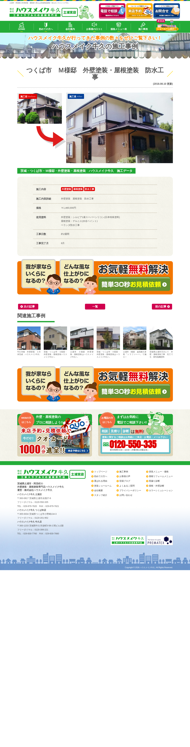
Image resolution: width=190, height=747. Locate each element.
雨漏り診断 (154, 481)
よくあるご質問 (127, 486)
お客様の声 (124, 476)
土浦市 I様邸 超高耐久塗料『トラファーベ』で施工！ (134, 342)
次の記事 (29, 306)
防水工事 (89, 189)
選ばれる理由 (100, 481)
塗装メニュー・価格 (159, 471)
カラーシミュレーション (161, 490)
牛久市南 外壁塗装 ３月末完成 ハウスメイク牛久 (29, 341)
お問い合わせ (125, 495)
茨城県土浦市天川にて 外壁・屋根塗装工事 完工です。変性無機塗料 (161, 342)
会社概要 (98, 490)
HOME (21, 29)
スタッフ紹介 (100, 495)
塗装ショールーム (103, 486)
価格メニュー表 (118, 29)
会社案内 (70, 29)
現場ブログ (124, 481)
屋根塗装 (78, 189)
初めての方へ (46, 29)
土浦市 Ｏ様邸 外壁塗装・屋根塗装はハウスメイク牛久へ (82, 342)
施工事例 (143, 29)
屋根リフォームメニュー (161, 476)
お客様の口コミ (94, 29)
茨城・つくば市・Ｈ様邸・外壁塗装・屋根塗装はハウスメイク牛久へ (108, 342)
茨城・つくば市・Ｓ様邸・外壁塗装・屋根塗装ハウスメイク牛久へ (55, 342)
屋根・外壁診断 (156, 486)
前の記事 (160, 306)
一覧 (95, 306)
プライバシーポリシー (130, 490)
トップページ (100, 471)
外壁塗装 (66, 189)
